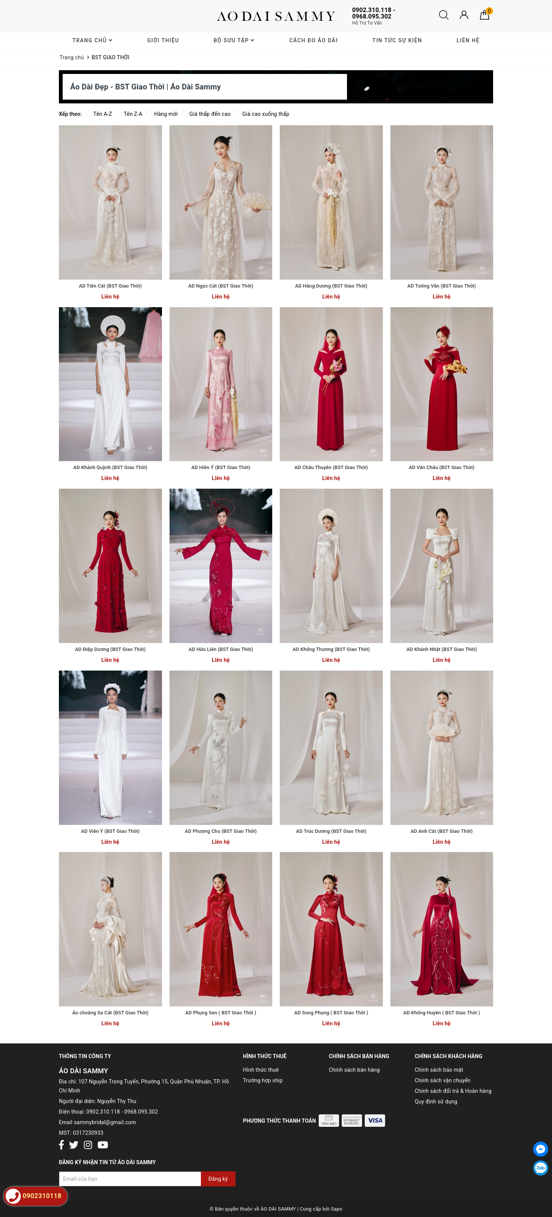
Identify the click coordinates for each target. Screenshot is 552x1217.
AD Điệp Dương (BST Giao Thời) (110, 649)
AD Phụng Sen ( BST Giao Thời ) (220, 1012)
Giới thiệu (163, 40)
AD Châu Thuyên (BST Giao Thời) (331, 467)
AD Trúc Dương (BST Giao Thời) (331, 831)
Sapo (336, 1209)
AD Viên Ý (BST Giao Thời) (110, 831)
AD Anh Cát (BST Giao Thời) (442, 831)
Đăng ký (218, 1179)
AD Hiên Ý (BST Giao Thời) (220, 467)
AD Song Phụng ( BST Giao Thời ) (331, 1012)
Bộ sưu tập (234, 40)
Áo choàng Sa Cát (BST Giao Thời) (110, 1012)
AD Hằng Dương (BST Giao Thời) (331, 286)
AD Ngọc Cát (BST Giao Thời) (220, 286)
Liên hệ (468, 40)
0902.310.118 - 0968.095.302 (122, 1112)
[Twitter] (74, 1145)
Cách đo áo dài (313, 40)
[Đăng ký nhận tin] (147, 1178)
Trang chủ (92, 40)
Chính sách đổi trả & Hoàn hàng (453, 1091)
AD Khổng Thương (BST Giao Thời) (331, 649)
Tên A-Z (98, 114)
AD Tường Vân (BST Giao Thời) (441, 286)
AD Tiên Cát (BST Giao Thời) (110, 286)
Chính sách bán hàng (354, 1070)
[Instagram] (88, 1145)
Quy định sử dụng (436, 1102)
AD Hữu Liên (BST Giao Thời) (220, 649)
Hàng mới (161, 114)
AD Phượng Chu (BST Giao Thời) (221, 831)
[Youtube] (102, 1145)
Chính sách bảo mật (439, 1070)
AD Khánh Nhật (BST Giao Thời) (441, 649)
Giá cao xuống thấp (261, 114)
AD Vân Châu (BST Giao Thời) (442, 467)
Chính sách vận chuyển (443, 1080)
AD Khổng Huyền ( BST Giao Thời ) (441, 1012)
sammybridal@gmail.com (105, 1122)
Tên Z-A (129, 114)
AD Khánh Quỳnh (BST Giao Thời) (110, 467)
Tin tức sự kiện (397, 40)
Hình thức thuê (261, 1070)
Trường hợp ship (263, 1080)
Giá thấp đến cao (206, 114)
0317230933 (88, 1133)
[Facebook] (61, 1145)
